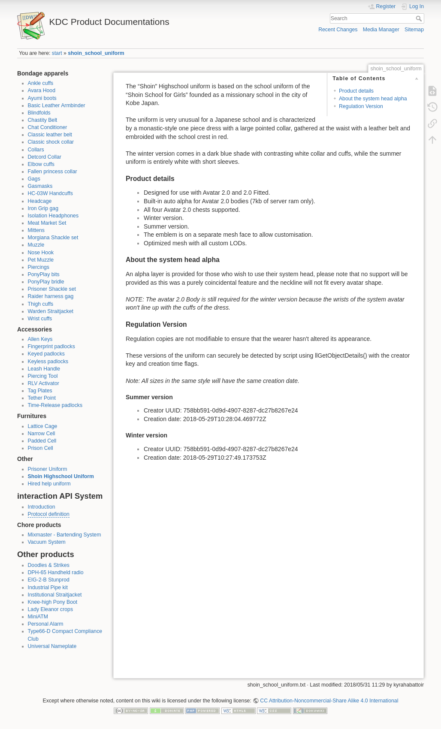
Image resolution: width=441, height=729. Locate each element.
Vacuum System (47, 542)
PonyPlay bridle (46, 282)
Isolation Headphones (53, 216)
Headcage (40, 201)
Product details (356, 91)
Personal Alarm (45, 624)
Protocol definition (48, 514)
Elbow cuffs (41, 164)
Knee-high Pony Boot (53, 602)
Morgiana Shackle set (53, 238)
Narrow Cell (41, 434)
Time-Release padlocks (55, 405)
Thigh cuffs (41, 304)
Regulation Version (361, 106)
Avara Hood (41, 90)
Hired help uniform (49, 484)
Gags (34, 179)
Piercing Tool (43, 376)
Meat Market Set (47, 223)
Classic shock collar (51, 142)
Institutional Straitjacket (55, 595)
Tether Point (42, 398)
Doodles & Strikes (48, 565)
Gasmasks (40, 186)
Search (420, 18)
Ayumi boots (42, 98)
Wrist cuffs (40, 319)
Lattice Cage (42, 426)
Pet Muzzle (41, 260)
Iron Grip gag (43, 208)
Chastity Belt (42, 120)
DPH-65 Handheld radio (56, 572)
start (57, 53)
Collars (36, 150)
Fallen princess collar (52, 172)
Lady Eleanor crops (50, 609)
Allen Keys (40, 339)
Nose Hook (41, 253)
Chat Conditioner (47, 127)
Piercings (38, 267)
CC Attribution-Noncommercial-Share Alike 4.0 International (329, 701)
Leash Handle (44, 369)
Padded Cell (42, 441)
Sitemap (414, 30)
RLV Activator (43, 383)
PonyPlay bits (44, 274)
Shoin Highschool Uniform (61, 476)
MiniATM (38, 617)
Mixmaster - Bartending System (64, 535)
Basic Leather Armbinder (56, 105)
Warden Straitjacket (50, 311)
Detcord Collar (44, 157)
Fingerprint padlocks (51, 346)
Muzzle (36, 245)
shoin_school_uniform (96, 53)
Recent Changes (337, 30)
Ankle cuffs (41, 83)
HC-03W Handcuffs (50, 193)
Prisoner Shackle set (52, 289)
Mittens (36, 230)
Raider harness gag (51, 296)
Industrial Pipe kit (48, 587)
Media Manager (381, 30)
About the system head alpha (373, 99)
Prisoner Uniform (47, 469)
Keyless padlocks (48, 361)
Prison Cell (40, 448)
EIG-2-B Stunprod (48, 580)
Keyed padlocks (46, 354)
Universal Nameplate (52, 646)
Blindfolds (39, 113)
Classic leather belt (50, 135)
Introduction (41, 507)
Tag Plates (40, 391)
